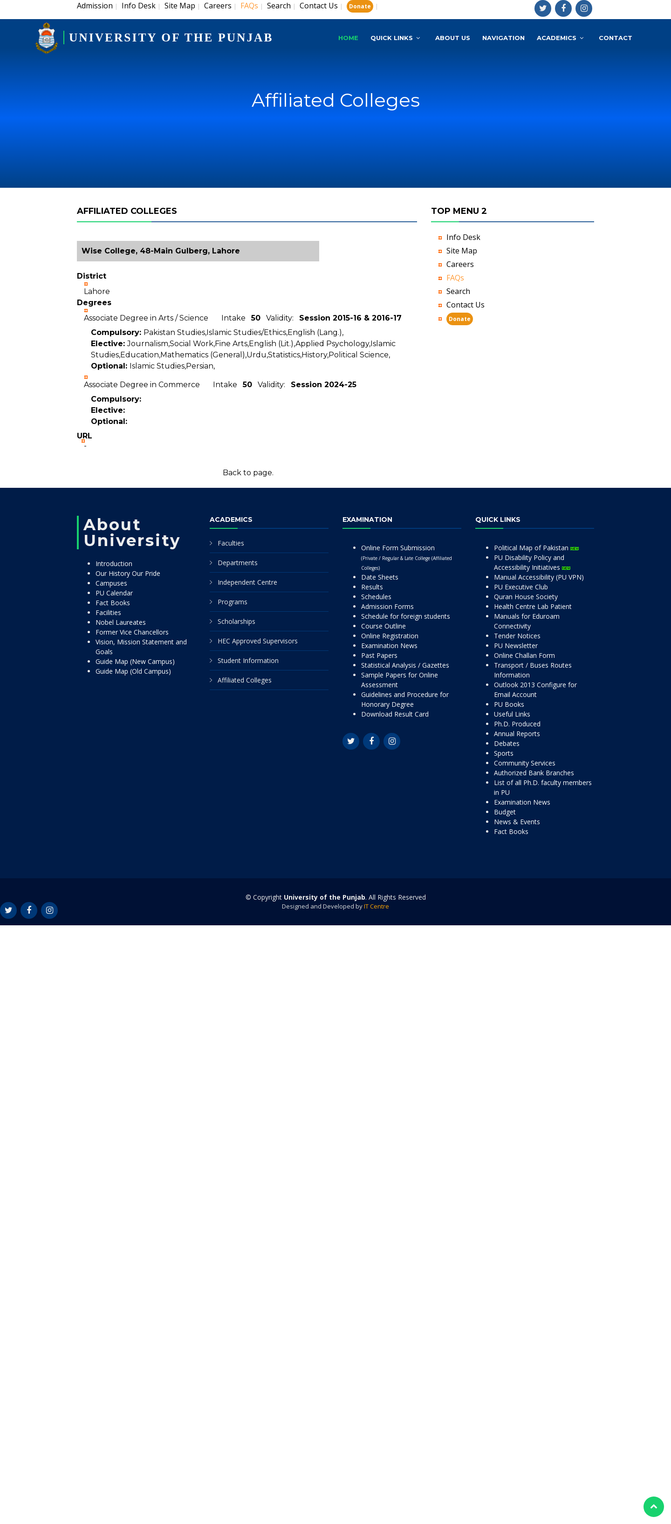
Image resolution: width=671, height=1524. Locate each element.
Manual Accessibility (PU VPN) (539, 577)
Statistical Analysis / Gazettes (405, 665)
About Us (452, 36)
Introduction (114, 563)
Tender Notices (517, 635)
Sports (504, 753)
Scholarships (236, 621)
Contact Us (319, 5)
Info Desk (139, 5)
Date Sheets (379, 577)
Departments (238, 562)
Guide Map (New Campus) (135, 661)
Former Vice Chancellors (132, 632)
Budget (505, 811)
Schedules (376, 596)
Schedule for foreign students (405, 616)
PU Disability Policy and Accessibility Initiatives (532, 562)
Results (372, 586)
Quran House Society (526, 596)
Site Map (179, 5)
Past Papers (379, 655)
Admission (95, 5)
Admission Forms (387, 606)
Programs (232, 601)
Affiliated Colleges (245, 680)
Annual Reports (517, 733)
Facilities (108, 612)
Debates (507, 743)
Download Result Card (395, 714)
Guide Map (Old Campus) (133, 671)
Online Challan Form (524, 655)
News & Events (517, 821)
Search (279, 5)
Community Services (524, 763)
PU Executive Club (521, 586)
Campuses (111, 583)
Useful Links (512, 714)
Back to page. (248, 472)
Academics (556, 36)
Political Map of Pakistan (536, 547)
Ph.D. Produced (517, 723)
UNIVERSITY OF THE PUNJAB (173, 36)
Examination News (389, 645)
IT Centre (376, 906)
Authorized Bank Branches (534, 772)
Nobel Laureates (121, 622)
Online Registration (389, 635)
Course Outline (383, 626)
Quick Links (391, 36)
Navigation (503, 36)
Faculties (231, 543)
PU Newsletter (516, 645)
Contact (615, 36)
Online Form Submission (406, 557)
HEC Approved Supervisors (258, 640)
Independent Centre (247, 582)
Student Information (248, 660)
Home (348, 36)
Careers (218, 5)
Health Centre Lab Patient (533, 606)
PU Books (509, 704)
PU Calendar (114, 592)
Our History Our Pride (128, 573)
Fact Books (113, 602)
